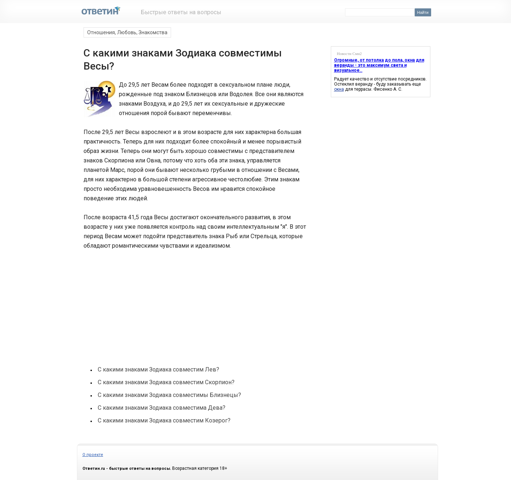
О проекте (92, 454)
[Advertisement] (137, 302)
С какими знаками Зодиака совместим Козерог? (164, 420)
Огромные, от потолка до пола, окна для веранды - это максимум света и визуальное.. (379, 65)
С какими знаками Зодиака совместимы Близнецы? (169, 395)
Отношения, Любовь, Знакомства (127, 32)
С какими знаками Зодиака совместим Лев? (158, 369)
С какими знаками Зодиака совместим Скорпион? (166, 382)
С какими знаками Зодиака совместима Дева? (161, 407)
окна (339, 89)
